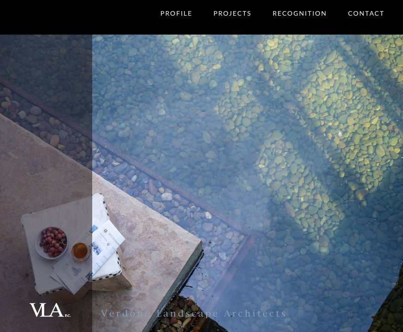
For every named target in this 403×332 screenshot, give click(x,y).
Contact (366, 13)
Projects (232, 13)
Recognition (300, 13)
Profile (176, 13)
